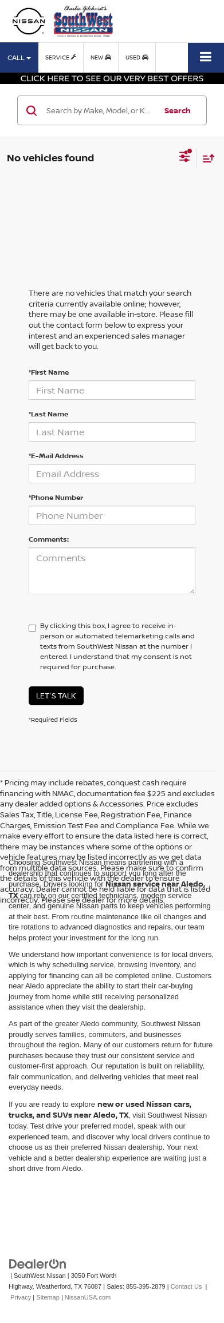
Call (19, 57)
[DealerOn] (38, 1264)
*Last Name (48, 414)
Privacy (20, 1297)
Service (60, 57)
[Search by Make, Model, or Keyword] (99, 110)
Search (177, 110)
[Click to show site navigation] (206, 57)
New (101, 57)
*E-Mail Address (56, 455)
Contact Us (186, 1286)
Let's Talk (56, 695)
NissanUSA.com (88, 1297)
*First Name (49, 372)
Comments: (49, 539)
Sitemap (48, 1297)
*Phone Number (56, 497)
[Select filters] (185, 157)
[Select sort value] (206, 158)
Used (136, 57)
